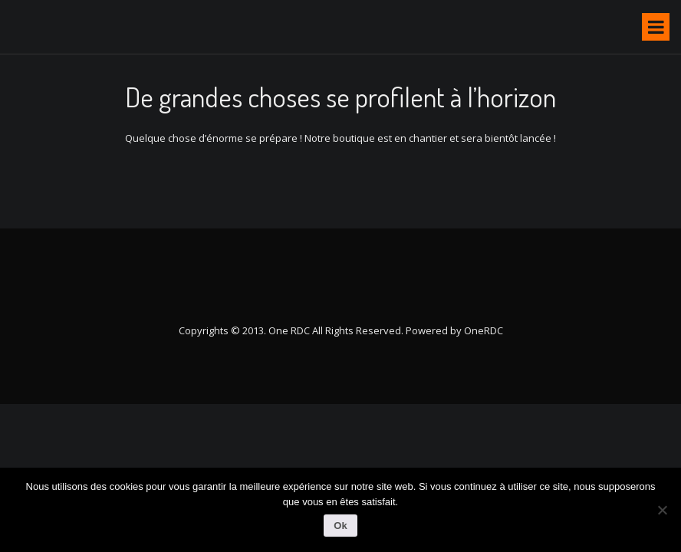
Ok (340, 525)
